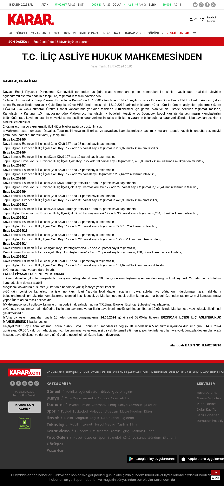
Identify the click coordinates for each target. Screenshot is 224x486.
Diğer (148, 411)
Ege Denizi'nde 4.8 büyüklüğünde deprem (61, 42)
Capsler (90, 437)
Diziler (68, 418)
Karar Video (135, 33)
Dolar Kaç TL (206, 409)
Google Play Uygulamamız (155, 459)
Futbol (66, 411)
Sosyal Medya (104, 424)
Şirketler (150, 405)
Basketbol (80, 411)
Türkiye (104, 391)
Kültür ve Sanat (134, 437)
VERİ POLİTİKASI (180, 372)
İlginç (125, 431)
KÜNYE (84, 372)
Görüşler (155, 33)
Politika (71, 391)
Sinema (103, 431)
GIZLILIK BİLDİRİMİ (154, 372)
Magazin (81, 418)
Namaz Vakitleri (209, 398)
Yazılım (122, 424)
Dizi (92, 431)
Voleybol (96, 411)
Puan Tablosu (207, 404)
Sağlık (94, 418)
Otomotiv (99, 405)
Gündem (81, 431)
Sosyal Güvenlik (130, 405)
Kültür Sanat (110, 418)
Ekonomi (69, 33)
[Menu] (193, 33)
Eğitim (128, 391)
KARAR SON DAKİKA (24, 407)
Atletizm (111, 411)
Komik (115, 431)
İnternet (86, 424)
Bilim (133, 424)
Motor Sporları (131, 411)
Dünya (54, 33)
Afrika (124, 398)
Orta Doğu (73, 398)
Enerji (112, 405)
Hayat (117, 33)
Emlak (85, 405)
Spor (106, 33)
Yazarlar (38, 33)
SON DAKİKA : (18, 42)
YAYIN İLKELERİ (101, 372)
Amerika (89, 398)
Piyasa (74, 405)
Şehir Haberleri (208, 415)
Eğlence (128, 418)
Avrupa (103, 398)
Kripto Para (89, 33)
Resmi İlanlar (178, 33)
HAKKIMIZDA (55, 372)
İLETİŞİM (72, 372)
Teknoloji (55, 424)
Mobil (74, 424)
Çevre (117, 391)
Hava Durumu (207, 392)
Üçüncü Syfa (88, 391)
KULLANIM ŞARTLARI (127, 372)
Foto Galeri (57, 437)
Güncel (22, 33)
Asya (114, 398)
